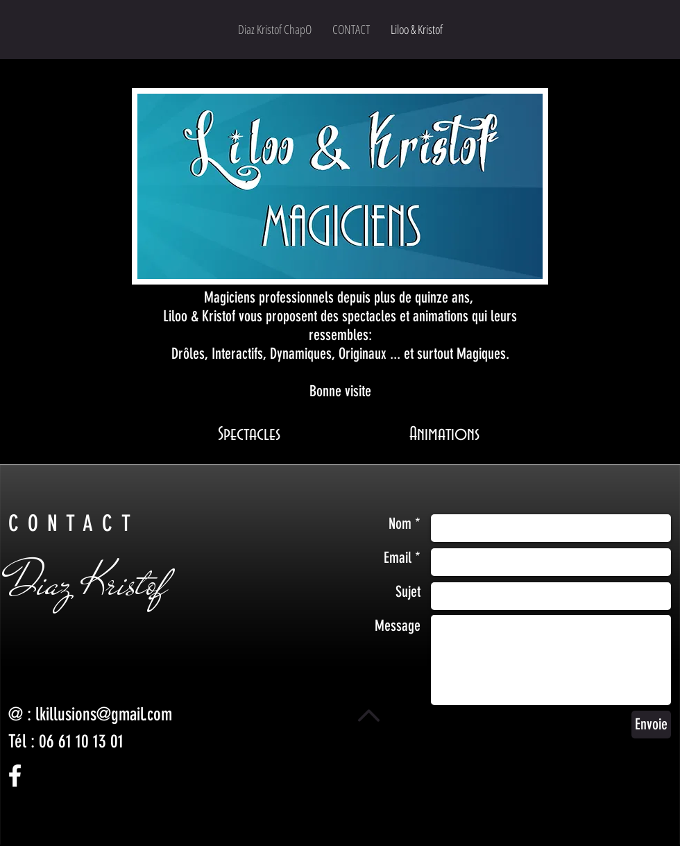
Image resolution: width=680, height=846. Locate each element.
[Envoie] (651, 724)
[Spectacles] (249, 434)
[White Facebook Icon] (15, 775)
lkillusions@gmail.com (103, 714)
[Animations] (444, 434)
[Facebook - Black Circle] (20, 833)
